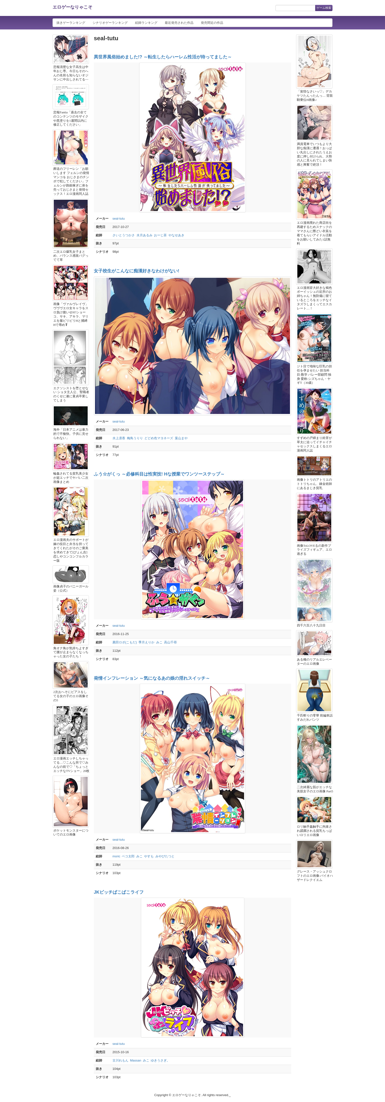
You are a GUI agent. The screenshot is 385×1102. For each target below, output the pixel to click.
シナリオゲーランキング (110, 23)
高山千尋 (170, 642)
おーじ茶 (160, 235)
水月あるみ (144, 235)
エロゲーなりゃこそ (72, 7)
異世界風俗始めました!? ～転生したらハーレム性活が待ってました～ (163, 56)
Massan (135, 1060)
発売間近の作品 (212, 23)
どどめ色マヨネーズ (158, 438)
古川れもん (120, 1060)
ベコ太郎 (128, 856)
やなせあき (176, 235)
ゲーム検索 (323, 8)
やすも (149, 856)
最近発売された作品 (179, 23)
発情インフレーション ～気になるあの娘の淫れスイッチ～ (152, 678)
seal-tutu (118, 218)
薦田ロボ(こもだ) (124, 642)
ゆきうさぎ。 (160, 1060)
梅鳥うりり (135, 438)
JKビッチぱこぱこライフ (119, 892)
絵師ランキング (146, 23)
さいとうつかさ (123, 235)
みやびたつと (165, 856)
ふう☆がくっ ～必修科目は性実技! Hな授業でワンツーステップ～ (159, 474)
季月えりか (146, 642)
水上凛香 (118, 438)
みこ (159, 642)
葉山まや (181, 438)
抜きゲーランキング (70, 23)
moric (116, 856)
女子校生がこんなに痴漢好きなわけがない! (136, 270)
